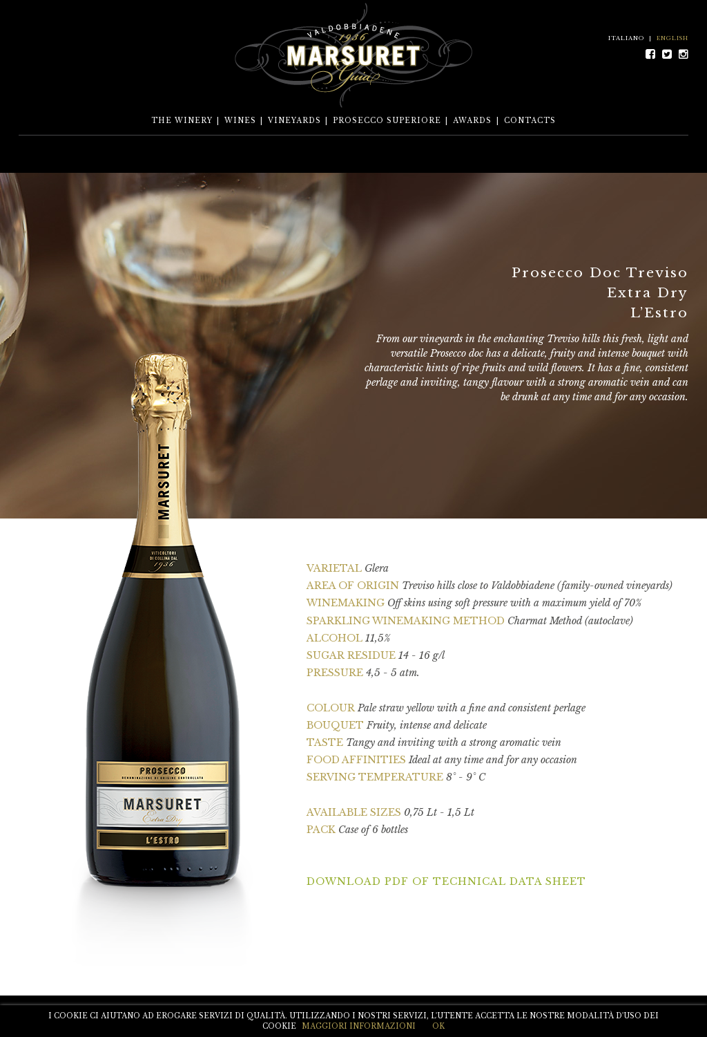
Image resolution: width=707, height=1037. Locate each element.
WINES (240, 120)
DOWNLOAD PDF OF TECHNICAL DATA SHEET (446, 881)
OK (438, 1026)
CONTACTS (530, 120)
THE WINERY (182, 120)
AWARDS (472, 120)
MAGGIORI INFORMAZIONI (359, 1026)
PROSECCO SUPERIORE (387, 120)
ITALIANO (626, 38)
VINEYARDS (294, 120)
